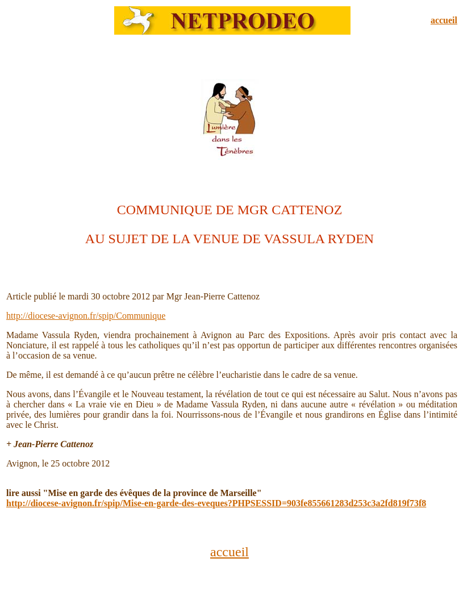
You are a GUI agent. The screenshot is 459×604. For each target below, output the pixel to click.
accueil (444, 20)
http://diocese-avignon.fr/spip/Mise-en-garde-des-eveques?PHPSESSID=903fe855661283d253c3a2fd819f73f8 (216, 503)
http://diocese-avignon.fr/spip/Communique (85, 315)
